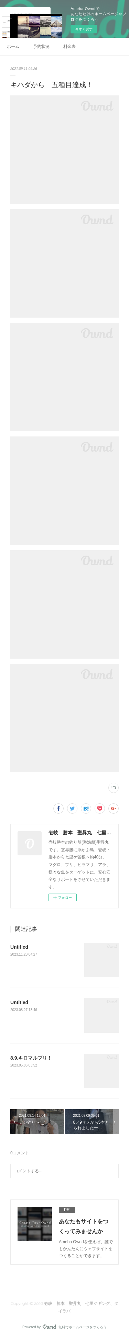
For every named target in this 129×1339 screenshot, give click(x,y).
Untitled (19, 947)
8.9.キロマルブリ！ (31, 1058)
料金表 (69, 46)
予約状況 (41, 46)
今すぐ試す (84, 29)
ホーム (13, 46)
